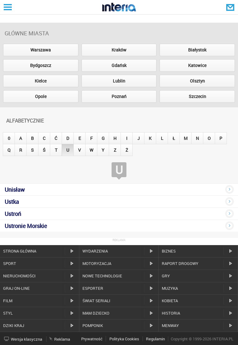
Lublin (119, 81)
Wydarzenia (95, 251)
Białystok (197, 50)
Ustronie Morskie (26, 226)
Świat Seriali (96, 300)
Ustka (12, 201)
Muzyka (170, 288)
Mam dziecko (95, 313)
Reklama (62, 339)
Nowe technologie (102, 276)
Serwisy (7, 7)
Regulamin (155, 338)
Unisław (15, 189)
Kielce (40, 81)
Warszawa (40, 50)
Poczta (231, 7)
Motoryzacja (96, 263)
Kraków (119, 50)
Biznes (169, 251)
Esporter (92, 288)
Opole (40, 96)
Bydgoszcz (40, 65)
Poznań (119, 96)
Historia (171, 313)
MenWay (170, 325)
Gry (166, 276)
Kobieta (170, 300)
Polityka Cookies (124, 339)
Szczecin (197, 96)
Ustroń (13, 213)
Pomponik (92, 325)
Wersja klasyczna (26, 339)
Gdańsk (119, 65)
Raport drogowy (180, 263)
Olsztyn (197, 81)
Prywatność (92, 339)
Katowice (197, 65)
